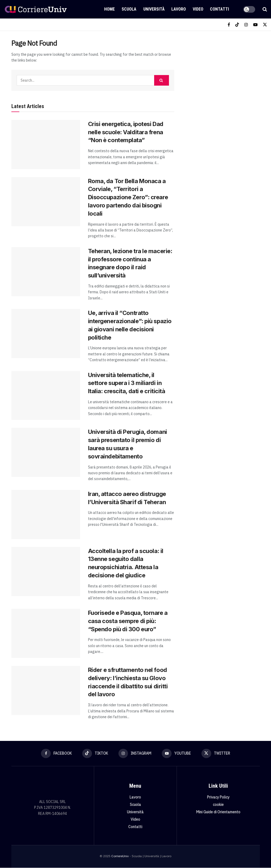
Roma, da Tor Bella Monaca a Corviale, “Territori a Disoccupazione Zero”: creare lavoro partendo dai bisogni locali (128, 197)
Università (154, 9)
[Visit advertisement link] (223, 75)
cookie (218, 804)
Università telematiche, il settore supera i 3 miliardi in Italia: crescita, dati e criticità (126, 383)
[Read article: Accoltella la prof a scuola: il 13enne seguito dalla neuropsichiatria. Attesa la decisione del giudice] (45, 571)
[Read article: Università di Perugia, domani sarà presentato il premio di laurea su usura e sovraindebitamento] (45, 452)
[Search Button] (265, 9)
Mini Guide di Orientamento (218, 812)
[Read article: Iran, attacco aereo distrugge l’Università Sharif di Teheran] (45, 514)
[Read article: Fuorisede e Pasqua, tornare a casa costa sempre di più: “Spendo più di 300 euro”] (45, 633)
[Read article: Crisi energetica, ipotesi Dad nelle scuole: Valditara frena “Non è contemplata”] (45, 144)
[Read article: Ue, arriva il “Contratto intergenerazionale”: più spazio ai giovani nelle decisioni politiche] (45, 333)
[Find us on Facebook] (229, 25)
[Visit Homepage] (35, 9)
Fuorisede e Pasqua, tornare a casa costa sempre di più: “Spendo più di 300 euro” (128, 621)
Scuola (129, 9)
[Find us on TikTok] (237, 25)
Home (109, 9)
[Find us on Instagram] (246, 25)
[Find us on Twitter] (265, 25)
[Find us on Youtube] (255, 25)
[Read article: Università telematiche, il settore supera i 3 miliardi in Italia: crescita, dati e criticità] (45, 395)
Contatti (219, 9)
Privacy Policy (218, 797)
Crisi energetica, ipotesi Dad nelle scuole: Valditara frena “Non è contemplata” (125, 132)
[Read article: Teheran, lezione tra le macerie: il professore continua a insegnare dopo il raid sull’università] (45, 271)
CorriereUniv (120, 856)
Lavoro (178, 9)
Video (198, 9)
